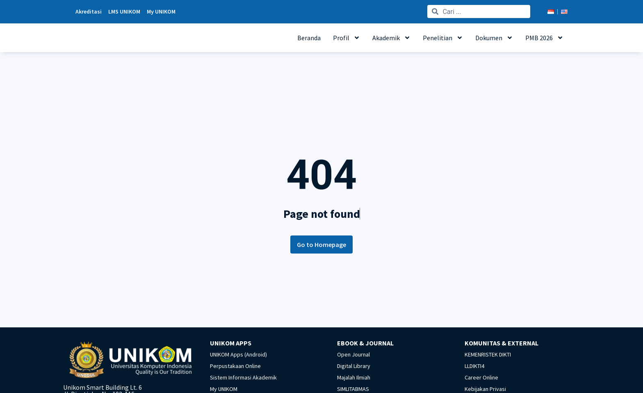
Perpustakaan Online (235, 366)
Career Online (481, 377)
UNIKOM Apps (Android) (238, 354)
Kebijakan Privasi (485, 389)
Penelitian (443, 38)
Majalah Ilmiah (353, 377)
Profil (346, 38)
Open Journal (353, 354)
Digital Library (353, 366)
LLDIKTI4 (474, 366)
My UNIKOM (223, 389)
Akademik (391, 38)
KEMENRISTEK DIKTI (488, 354)
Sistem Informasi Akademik (243, 377)
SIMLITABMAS (353, 389)
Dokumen (494, 38)
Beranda (309, 38)
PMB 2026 (544, 38)
